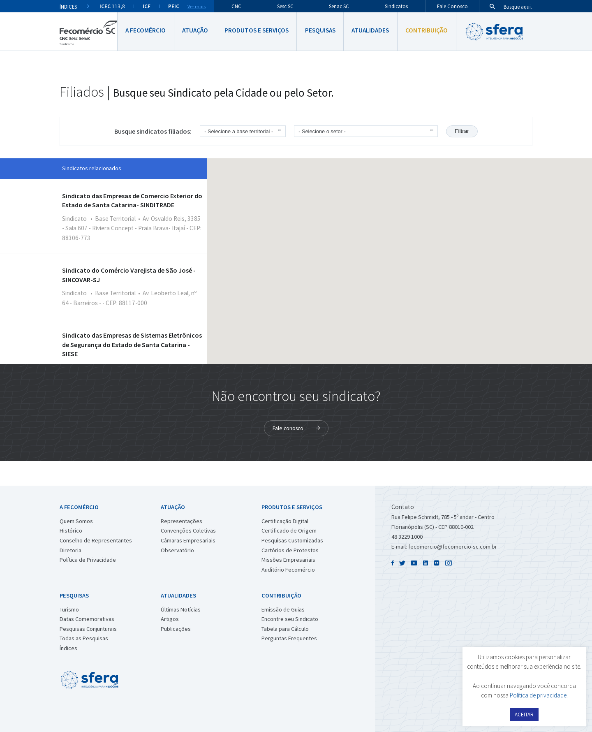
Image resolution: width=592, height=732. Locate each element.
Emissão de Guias (283, 609)
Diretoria (70, 550)
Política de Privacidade (88, 559)
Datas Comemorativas (87, 619)
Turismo (69, 609)
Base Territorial (115, 218)
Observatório (177, 550)
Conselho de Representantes (96, 540)
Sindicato (74, 218)
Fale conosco (288, 428)
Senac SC (339, 6)
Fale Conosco (452, 6)
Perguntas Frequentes (289, 638)
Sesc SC (285, 6)
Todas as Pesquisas (84, 638)
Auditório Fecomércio (288, 569)
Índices (68, 648)
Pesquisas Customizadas (292, 540)
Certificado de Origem (289, 530)
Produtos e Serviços (256, 30)
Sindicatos (396, 6)
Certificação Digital (284, 521)
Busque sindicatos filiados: (153, 131)
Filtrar (462, 131)
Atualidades (370, 30)
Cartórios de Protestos (290, 550)
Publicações (176, 628)
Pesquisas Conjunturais (88, 628)
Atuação (195, 30)
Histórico (71, 530)
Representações (181, 521)
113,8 (112, 6)
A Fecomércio (145, 30)
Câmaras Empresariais (188, 540)
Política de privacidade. (539, 695)
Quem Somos (76, 521)
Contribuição (426, 30)
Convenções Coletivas (188, 530)
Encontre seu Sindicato (289, 619)
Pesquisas (320, 30)
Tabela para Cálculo (285, 628)
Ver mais (196, 6)
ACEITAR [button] (524, 714)
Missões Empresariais (288, 559)
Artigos (170, 619)
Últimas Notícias (181, 609)
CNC (236, 6)
